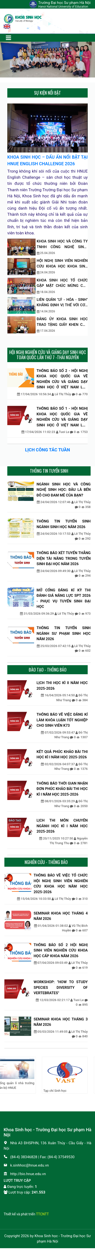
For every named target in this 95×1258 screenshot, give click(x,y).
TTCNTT (42, 1214)
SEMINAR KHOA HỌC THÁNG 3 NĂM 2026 (61, 1022)
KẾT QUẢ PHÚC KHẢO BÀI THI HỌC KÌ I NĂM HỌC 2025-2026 (62, 755)
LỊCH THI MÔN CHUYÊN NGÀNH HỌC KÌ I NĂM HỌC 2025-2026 (62, 826)
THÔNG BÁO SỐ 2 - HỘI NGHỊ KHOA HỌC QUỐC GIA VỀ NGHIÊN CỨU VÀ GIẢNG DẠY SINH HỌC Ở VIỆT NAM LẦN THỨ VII (62, 379)
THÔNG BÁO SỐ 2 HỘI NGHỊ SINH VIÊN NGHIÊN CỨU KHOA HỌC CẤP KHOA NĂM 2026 (61, 950)
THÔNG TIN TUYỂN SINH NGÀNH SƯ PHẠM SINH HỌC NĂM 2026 (64, 633)
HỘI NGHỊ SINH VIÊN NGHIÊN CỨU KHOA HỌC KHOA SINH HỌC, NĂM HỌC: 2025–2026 (62, 263)
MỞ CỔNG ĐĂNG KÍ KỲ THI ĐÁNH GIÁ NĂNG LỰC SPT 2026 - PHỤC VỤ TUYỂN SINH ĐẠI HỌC (64, 598)
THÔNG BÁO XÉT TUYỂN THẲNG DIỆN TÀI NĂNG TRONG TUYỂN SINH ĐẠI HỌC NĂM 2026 (64, 558)
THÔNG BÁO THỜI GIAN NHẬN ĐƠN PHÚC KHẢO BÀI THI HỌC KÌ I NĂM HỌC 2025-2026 (62, 789)
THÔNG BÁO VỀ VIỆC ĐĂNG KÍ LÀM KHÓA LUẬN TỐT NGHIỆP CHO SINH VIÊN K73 (62, 720)
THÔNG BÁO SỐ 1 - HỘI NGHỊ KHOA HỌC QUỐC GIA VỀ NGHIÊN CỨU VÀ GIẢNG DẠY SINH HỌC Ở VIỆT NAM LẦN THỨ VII (62, 417)
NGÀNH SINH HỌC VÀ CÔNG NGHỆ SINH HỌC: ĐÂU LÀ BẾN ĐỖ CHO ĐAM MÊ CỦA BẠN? (64, 489)
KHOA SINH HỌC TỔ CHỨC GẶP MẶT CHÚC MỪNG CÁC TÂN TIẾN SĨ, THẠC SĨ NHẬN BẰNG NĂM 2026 (62, 283)
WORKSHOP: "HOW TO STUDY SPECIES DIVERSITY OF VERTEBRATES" (61, 987)
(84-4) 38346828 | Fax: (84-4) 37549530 (39, 1157)
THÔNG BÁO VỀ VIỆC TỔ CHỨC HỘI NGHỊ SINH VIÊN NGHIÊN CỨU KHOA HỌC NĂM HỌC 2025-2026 (61, 883)
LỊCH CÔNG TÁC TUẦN (47, 449)
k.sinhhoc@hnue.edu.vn (26, 1165)
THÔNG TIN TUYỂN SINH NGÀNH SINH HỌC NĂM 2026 (64, 524)
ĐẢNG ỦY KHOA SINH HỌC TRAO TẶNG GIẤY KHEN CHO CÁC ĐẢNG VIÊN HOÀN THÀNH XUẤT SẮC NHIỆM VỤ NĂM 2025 (62, 322)
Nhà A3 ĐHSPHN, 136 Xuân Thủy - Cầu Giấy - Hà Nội (47, 1146)
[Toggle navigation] (8, 38)
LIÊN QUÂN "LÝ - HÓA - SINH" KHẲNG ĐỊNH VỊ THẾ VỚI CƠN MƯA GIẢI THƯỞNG (62, 302)
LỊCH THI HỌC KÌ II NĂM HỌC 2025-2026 (62, 686)
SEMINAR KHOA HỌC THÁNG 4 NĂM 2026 (61, 916)
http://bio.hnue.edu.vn (25, 1174)
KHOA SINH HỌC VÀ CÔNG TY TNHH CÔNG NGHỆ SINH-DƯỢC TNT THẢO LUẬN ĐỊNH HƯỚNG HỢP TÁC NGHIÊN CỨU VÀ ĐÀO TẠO (62, 244)
